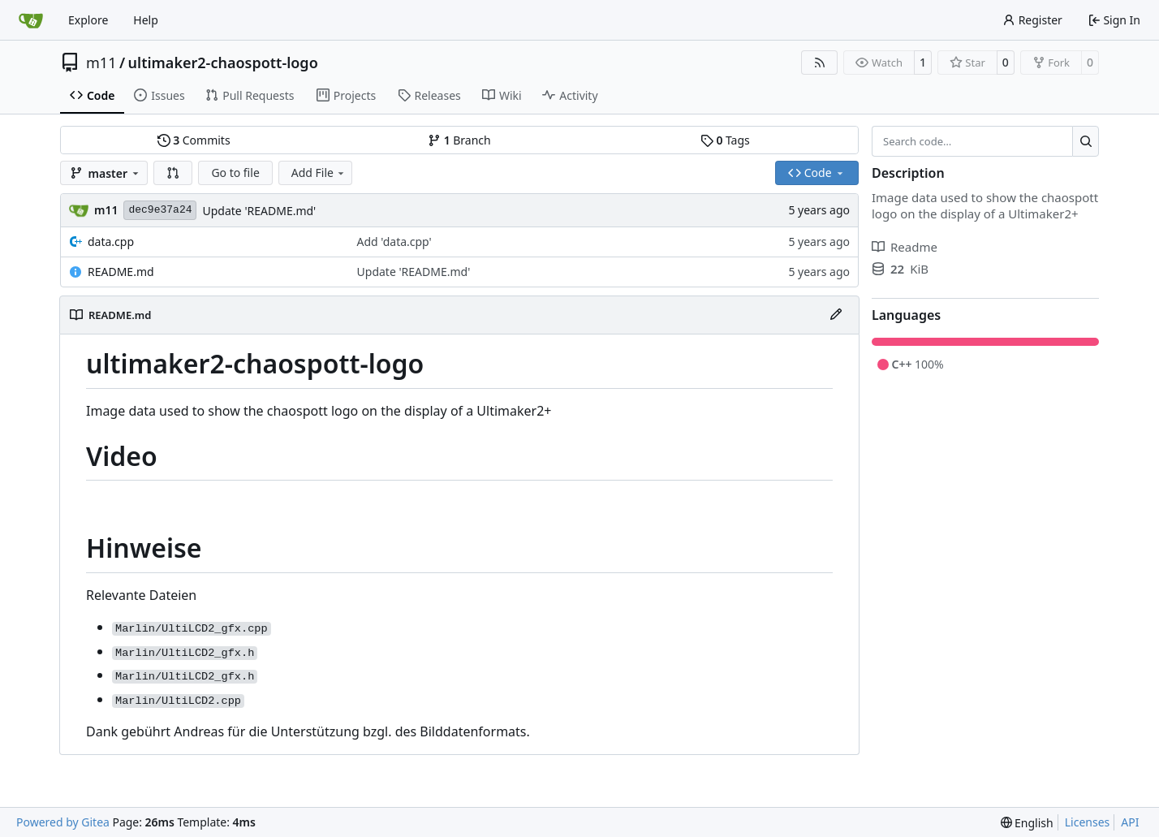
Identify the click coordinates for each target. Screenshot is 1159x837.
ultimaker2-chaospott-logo (223, 62)
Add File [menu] (319, 172)
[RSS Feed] (819, 62)
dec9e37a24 (160, 210)
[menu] (1027, 823)
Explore (88, 20)
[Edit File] (836, 315)
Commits (194, 140)
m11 (101, 62)
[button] (172, 173)
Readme (904, 247)
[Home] (31, 20)
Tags (725, 140)
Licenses (1087, 822)
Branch (459, 140)
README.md (121, 271)
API (1130, 822)
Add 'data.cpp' (394, 241)
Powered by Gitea (63, 822)
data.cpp (111, 241)
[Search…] (1085, 141)
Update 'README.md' (259, 210)
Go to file (235, 172)
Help (145, 20)
